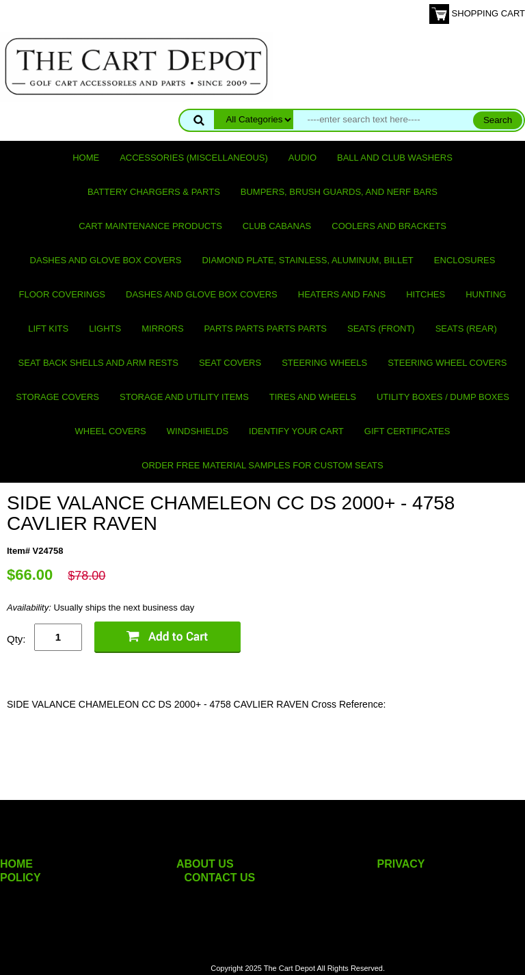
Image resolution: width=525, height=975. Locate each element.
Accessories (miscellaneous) (194, 157)
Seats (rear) (466, 328)
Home (85, 157)
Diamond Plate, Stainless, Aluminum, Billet (307, 260)
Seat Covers (230, 363)
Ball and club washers (395, 157)
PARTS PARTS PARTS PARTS (265, 328)
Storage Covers (57, 397)
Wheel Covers (110, 431)
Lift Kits (48, 328)
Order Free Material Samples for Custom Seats (262, 465)
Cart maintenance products (150, 226)
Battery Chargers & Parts (154, 192)
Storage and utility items (184, 397)
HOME (16, 864)
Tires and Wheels (312, 397)
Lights (105, 328)
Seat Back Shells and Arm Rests (98, 363)
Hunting (486, 294)
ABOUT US (205, 864)
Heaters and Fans (342, 294)
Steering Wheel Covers (447, 363)
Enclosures (465, 260)
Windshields (197, 431)
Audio (302, 157)
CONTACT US (220, 877)
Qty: (16, 639)
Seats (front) (381, 328)
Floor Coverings (62, 294)
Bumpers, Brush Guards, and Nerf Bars (339, 192)
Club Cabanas (277, 226)
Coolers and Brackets (389, 226)
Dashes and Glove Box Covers (106, 260)
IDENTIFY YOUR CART (296, 431)
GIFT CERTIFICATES (407, 431)
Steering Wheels (324, 363)
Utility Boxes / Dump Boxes (443, 397)
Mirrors (162, 328)
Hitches (425, 294)
